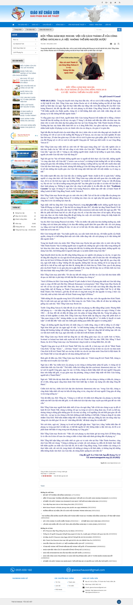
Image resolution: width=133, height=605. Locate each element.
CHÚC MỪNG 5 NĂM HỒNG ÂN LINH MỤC (27, 120)
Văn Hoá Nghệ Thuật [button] (77, 25)
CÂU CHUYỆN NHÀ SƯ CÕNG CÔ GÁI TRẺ (28, 87)
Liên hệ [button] (108, 24)
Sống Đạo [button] (60, 25)
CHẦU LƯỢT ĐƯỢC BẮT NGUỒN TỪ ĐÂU (27, 106)
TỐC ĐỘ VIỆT (27, 602)
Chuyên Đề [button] (48, 25)
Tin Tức (58, 582)
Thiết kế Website (16, 602)
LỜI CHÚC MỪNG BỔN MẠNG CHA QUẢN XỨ (28, 126)
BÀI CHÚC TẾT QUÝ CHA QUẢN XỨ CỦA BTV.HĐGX (27, 80)
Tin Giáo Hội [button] (23, 25)
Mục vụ (15, 39)
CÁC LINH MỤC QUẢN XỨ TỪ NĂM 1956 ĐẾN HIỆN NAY (28, 99)
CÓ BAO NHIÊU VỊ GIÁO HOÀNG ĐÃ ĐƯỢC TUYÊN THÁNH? (28, 113)
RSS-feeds (59, 589)
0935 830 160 (24, 570)
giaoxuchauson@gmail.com (88, 570)
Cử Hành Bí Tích (18, 44)
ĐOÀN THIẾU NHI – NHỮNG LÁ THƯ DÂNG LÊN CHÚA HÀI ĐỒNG (24, 73)
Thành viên (71, 582)
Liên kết (58, 586)
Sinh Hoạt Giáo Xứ (19, 48)
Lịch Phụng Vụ (18, 52)
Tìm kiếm (71, 586)
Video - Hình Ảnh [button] (95, 24)
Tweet (42, 486)
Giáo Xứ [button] (35, 25)
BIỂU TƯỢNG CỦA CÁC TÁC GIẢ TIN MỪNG (28, 67)
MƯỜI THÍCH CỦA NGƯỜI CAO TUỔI (26, 92)
